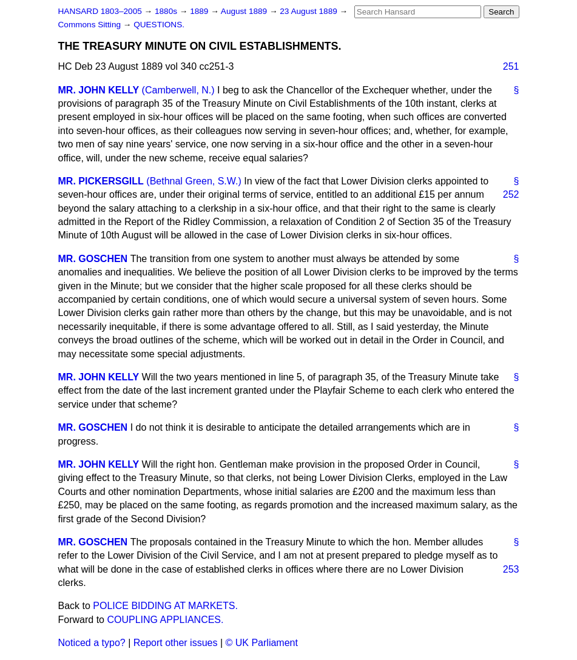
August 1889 (245, 11)
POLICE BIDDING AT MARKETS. (165, 606)
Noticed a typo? (92, 643)
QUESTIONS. (158, 24)
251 (511, 66)
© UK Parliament (262, 643)
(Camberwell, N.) (178, 90)
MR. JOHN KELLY (99, 90)
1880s (167, 11)
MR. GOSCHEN (93, 259)
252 (511, 194)
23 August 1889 (309, 11)
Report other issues (175, 643)
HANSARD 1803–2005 (100, 11)
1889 (200, 11)
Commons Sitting (90, 24)
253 (511, 569)
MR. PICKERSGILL (101, 181)
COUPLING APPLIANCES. (165, 620)
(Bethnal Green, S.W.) (193, 181)
